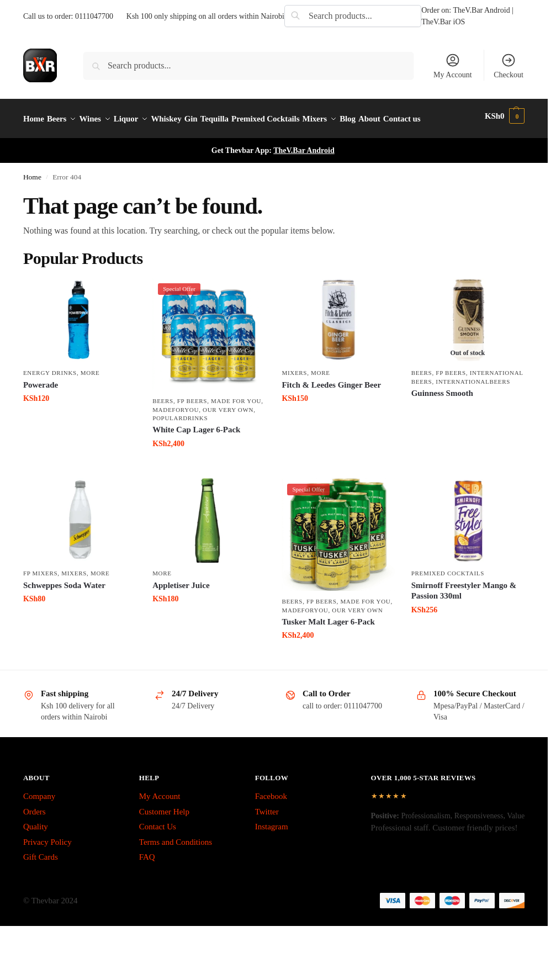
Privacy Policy (47, 869)
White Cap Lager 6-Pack (196, 457)
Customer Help (164, 839)
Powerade (40, 411)
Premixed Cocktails (447, 600)
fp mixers (40, 600)
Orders (34, 839)
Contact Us (157, 854)
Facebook (271, 823)
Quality (35, 854)
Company (39, 823)
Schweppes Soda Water (64, 612)
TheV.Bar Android (304, 178)
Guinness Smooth (442, 420)
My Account (452, 65)
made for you (236, 428)
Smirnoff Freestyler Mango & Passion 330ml (464, 618)
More (90, 400)
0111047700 (94, 16)
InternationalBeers (473, 408)
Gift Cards (40, 884)
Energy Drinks (50, 400)
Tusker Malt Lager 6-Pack (328, 649)
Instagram (271, 854)
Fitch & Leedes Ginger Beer (331, 411)
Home (32, 204)
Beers (162, 428)
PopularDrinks (180, 445)
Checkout (508, 65)
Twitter (267, 839)
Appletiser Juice (180, 612)
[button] (506, 132)
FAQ (147, 884)
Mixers (294, 400)
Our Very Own (228, 436)
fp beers (192, 428)
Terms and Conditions (175, 869)
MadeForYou (175, 436)
